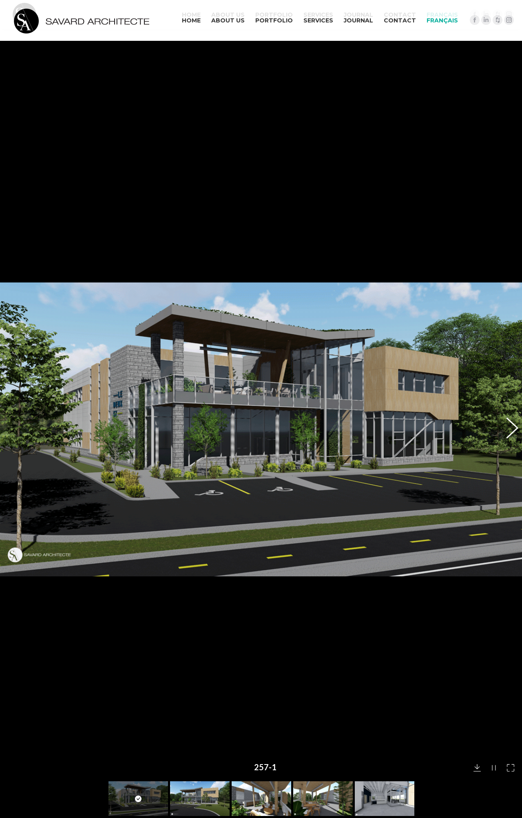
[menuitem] (442, 20)
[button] (508, 339)
